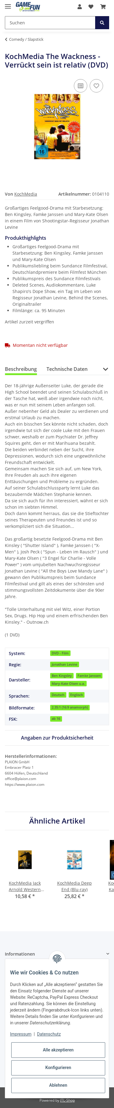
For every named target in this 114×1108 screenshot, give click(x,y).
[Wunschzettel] (91, 7)
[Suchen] (50, 22)
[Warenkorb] (103, 7)
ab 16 (56, 718)
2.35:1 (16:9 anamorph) (70, 707)
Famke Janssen (89, 676)
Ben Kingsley (62, 676)
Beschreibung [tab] (21, 369)
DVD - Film (60, 653)
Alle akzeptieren (58, 1049)
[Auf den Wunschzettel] (96, 85)
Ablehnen (58, 1085)
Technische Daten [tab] (67, 369)
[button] (79, 7)
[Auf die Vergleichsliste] (80, 85)
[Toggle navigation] (8, 4)
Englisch (76, 695)
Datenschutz (49, 1034)
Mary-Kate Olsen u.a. (68, 683)
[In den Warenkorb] (10, 48)
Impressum (20, 1034)
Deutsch (58, 695)
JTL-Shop (67, 1100)
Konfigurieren (58, 1067)
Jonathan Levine (64, 664)
